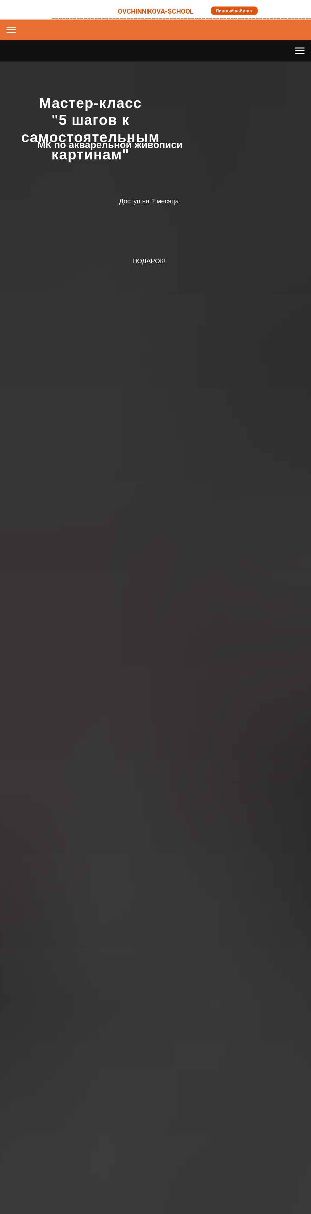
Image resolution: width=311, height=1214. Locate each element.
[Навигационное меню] (11, 30)
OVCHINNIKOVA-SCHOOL (156, 11)
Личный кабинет (234, 10)
